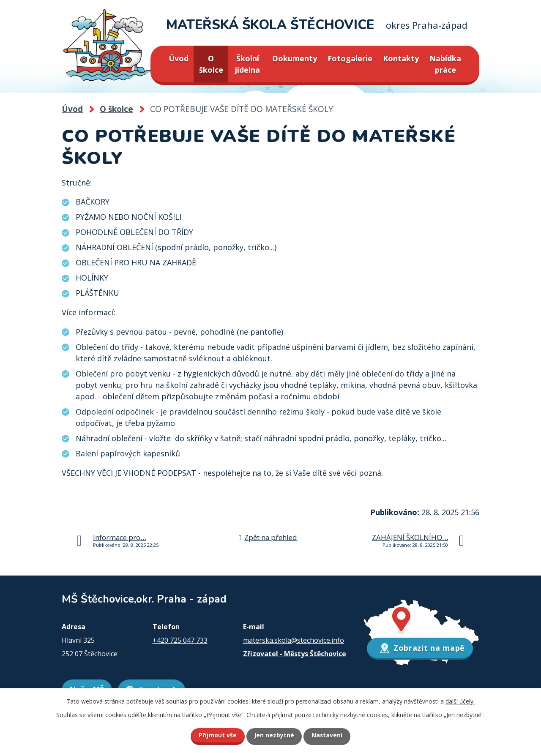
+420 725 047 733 (180, 640)
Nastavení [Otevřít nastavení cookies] (329, 735)
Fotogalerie (350, 58)
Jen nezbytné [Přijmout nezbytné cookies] (274, 735)
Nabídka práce (445, 64)
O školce (211, 64)
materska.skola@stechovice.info (293, 640)
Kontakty (401, 58)
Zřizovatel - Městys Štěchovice (294, 653)
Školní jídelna (247, 64)
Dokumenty (294, 58)
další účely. (460, 701)
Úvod (179, 58)
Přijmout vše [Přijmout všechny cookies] (216, 735)
